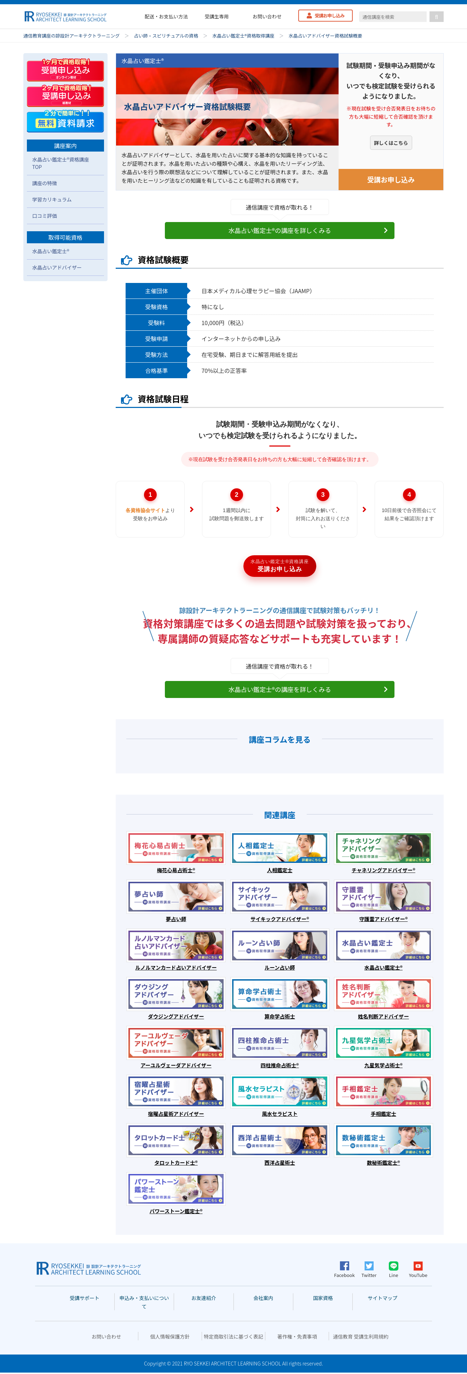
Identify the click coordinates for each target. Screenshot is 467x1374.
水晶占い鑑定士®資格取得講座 (243, 35)
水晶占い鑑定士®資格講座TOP (60, 163)
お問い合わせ (267, 16)
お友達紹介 (203, 1299)
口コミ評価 (44, 215)
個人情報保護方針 (170, 1337)
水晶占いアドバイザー (57, 267)
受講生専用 (216, 16)
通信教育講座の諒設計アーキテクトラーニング (71, 35)
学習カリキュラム (52, 199)
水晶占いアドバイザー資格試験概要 (325, 35)
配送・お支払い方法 (166, 16)
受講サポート (84, 1299)
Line (393, 1271)
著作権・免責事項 (297, 1337)
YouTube (418, 1271)
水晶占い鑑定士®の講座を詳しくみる (279, 230)
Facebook (344, 1271)
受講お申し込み (330, 15)
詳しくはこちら (391, 144)
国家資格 (323, 1299)
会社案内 (263, 1299)
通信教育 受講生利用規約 (360, 1337)
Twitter (369, 1271)
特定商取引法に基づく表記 (233, 1337)
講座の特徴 (44, 183)
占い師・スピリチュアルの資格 (166, 35)
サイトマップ (382, 1299)
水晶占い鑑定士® (50, 251)
